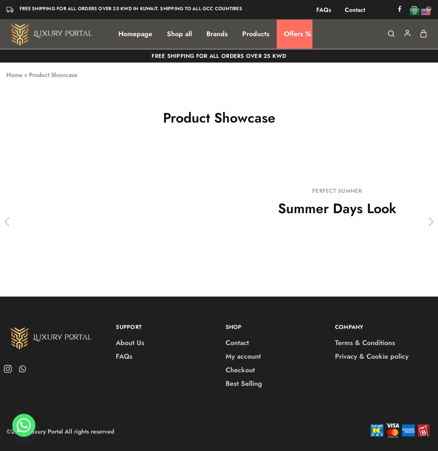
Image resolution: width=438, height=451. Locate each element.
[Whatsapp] (23, 428)
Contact (355, 10)
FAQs (323, 10)
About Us (130, 343)
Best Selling (244, 383)
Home (14, 75)
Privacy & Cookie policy (372, 356)
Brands (217, 34)
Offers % (297, 34)
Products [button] (255, 34)
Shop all (179, 34)
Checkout (240, 370)
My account (243, 356)
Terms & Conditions (365, 343)
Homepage (135, 34)
